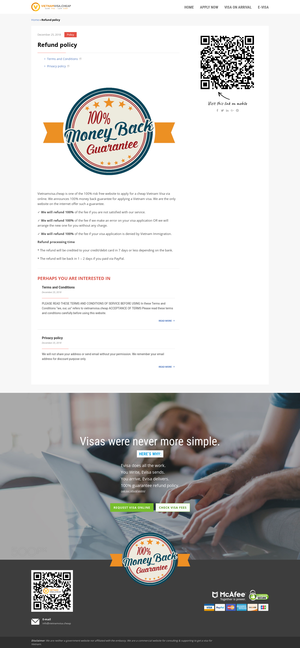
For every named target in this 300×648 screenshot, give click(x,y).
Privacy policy (54, 66)
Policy (70, 34)
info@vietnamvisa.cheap (56, 623)
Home (35, 20)
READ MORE (165, 320)
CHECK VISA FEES (173, 507)
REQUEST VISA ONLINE (132, 507)
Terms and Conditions (60, 59)
